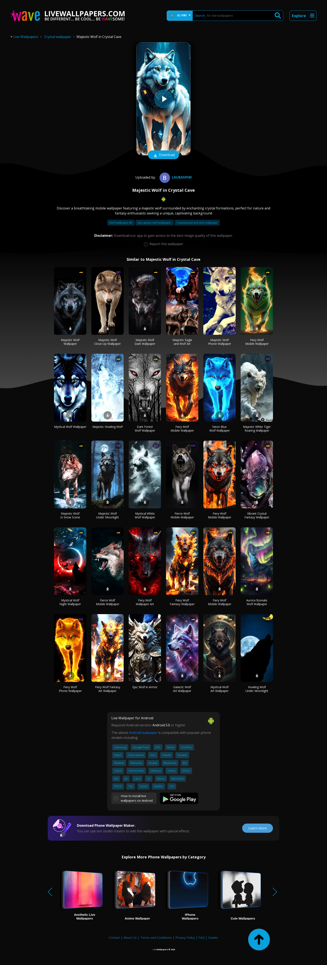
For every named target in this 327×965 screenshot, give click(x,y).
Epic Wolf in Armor (144, 687)
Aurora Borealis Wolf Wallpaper (256, 602)
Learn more (257, 828)
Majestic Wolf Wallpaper (70, 342)
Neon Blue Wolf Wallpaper (219, 428)
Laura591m (175, 177)
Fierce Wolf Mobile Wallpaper (182, 515)
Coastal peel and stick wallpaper (197, 222)
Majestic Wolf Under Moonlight (107, 515)
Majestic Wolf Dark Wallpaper (145, 342)
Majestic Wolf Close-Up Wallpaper (107, 342)
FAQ (202, 937)
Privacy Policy (185, 937)
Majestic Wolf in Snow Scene (70, 515)
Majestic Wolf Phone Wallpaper (219, 342)
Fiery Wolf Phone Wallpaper (70, 689)
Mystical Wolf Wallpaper (70, 427)
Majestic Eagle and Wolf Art (182, 342)
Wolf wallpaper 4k (121, 222)
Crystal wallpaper (57, 36)
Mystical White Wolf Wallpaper (145, 515)
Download (163, 155)
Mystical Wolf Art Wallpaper (219, 689)
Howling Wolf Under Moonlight (256, 689)
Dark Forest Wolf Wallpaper (145, 428)
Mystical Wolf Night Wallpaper (70, 602)
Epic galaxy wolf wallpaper (155, 222)
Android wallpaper (143, 732)
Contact (114, 937)
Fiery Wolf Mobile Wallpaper (257, 342)
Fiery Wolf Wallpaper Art (145, 602)
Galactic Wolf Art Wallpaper (182, 689)
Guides (213, 937)
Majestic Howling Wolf (107, 427)
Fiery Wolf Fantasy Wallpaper (182, 602)
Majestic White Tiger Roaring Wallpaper (257, 428)
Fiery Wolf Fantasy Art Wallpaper (107, 689)
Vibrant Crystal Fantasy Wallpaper (256, 515)
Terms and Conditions (156, 937)
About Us (130, 937)
